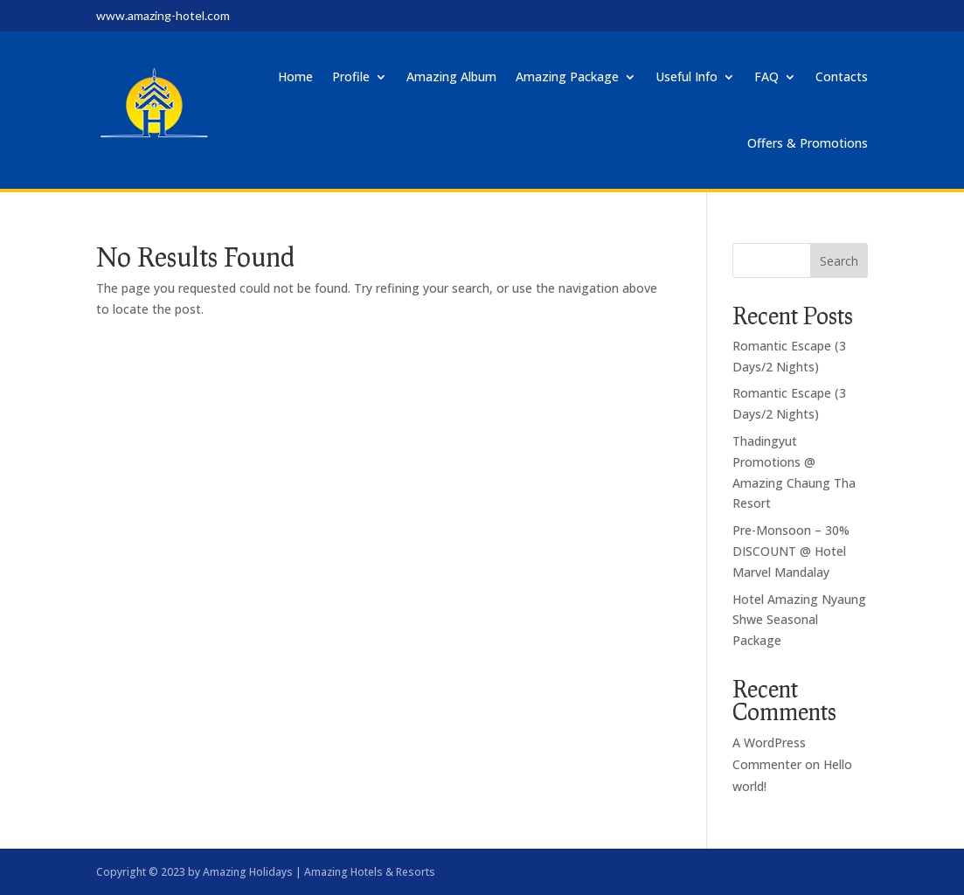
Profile (351, 76)
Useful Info (686, 76)
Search (839, 261)
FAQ (766, 76)
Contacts (841, 76)
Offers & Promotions (807, 143)
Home (295, 76)
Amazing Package (567, 76)
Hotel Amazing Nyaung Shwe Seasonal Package (799, 620)
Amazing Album (451, 76)
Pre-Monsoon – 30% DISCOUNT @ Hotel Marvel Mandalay (791, 551)
